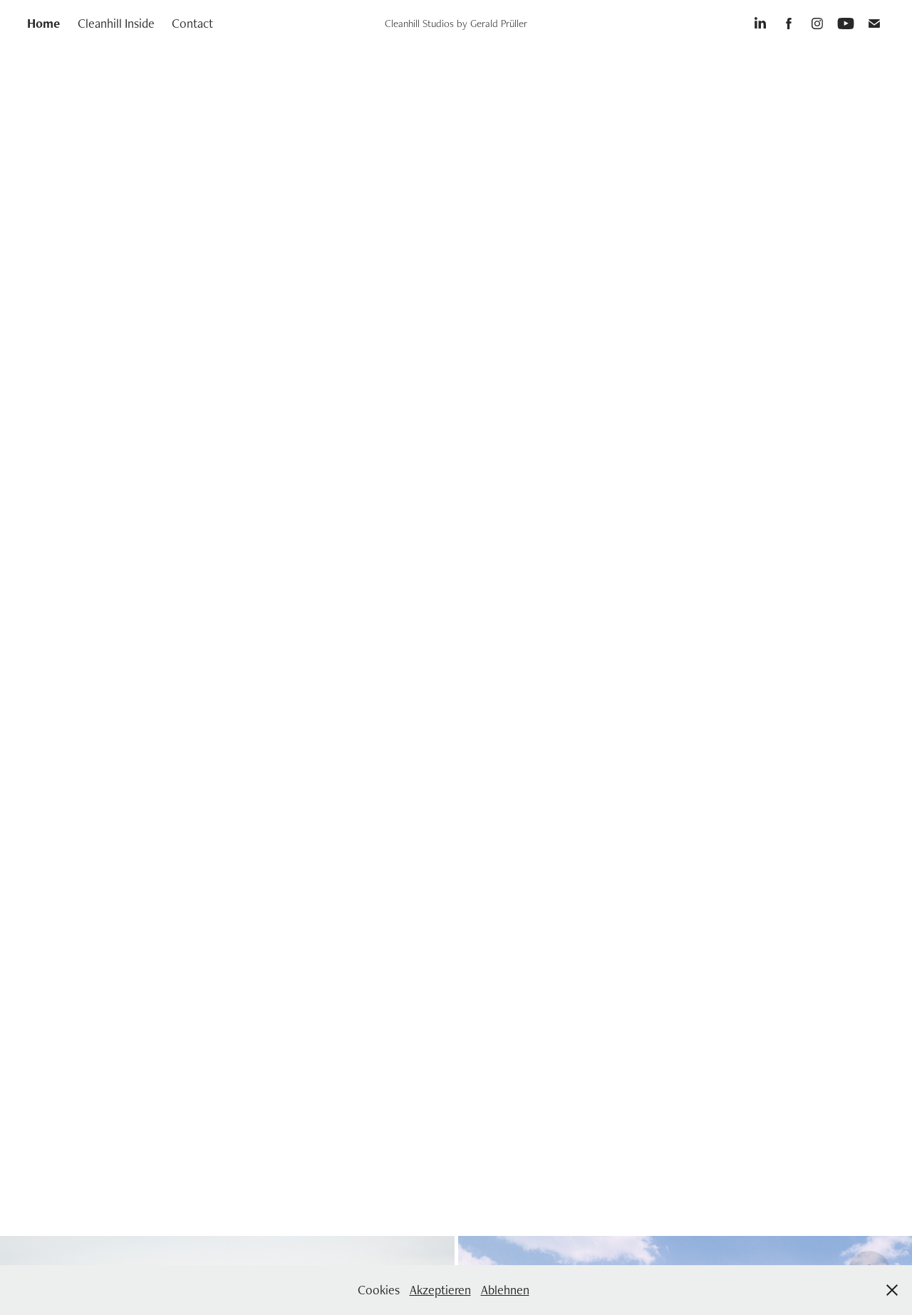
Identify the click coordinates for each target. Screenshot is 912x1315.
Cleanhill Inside (116, 23)
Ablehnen (505, 1290)
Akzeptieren (440, 1290)
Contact (192, 23)
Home (43, 23)
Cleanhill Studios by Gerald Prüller (456, 23)
